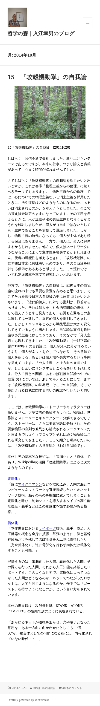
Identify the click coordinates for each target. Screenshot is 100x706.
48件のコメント (72, 688)
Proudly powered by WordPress (28, 700)
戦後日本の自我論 (44, 688)
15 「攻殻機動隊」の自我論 (47, 77)
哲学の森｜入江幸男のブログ (41, 33)
